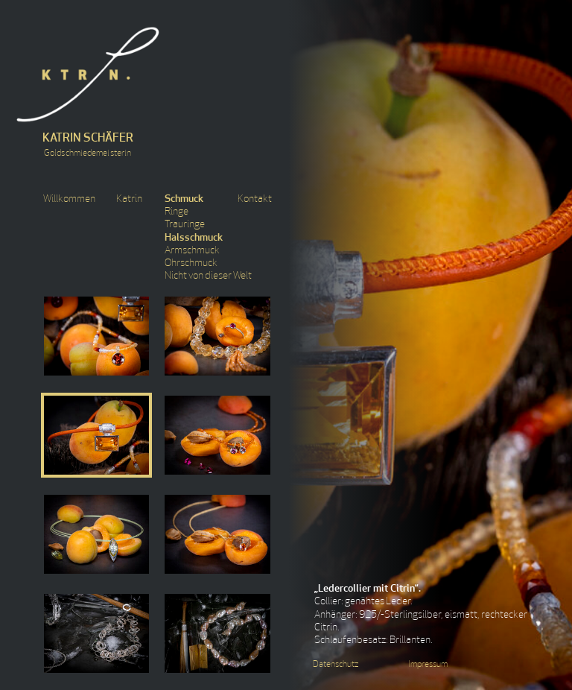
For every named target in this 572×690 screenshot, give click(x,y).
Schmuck (184, 199)
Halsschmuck (194, 238)
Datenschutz (335, 664)
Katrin (129, 199)
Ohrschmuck (191, 263)
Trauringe (185, 224)
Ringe (176, 212)
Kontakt (255, 199)
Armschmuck (192, 250)
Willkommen (69, 199)
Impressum (428, 664)
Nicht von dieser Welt (208, 276)
